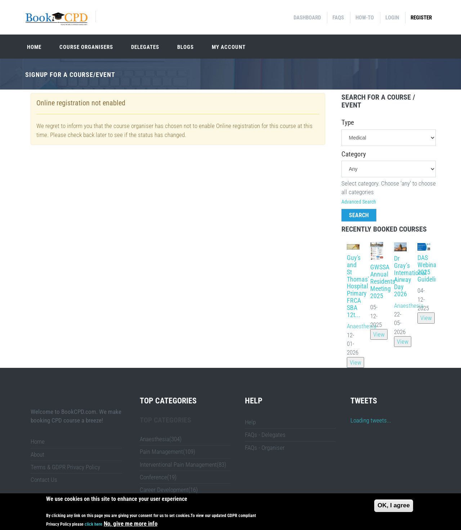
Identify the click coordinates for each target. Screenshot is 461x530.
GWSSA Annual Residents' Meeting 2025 (383, 281)
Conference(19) (158, 477)
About (37, 454)
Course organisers (86, 47)
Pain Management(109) (167, 451)
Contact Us (44, 479)
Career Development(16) (169, 489)
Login (392, 17)
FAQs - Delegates (265, 434)
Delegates (145, 47)
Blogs (185, 47)
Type (347, 123)
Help (250, 422)
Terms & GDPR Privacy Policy (65, 467)
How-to (364, 17)
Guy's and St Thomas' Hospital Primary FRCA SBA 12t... (358, 286)
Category (353, 154)
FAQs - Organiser (265, 447)
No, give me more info (130, 525)
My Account (229, 47)
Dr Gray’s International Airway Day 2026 (410, 276)
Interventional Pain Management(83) (183, 464)
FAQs (338, 17)
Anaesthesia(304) (161, 439)
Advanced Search (358, 202)
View (355, 362)
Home (34, 47)
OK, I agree (393, 506)
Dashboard (307, 17)
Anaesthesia (361, 326)
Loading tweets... (370, 420)
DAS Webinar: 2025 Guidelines (430, 268)
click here (93, 525)
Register (421, 17)
